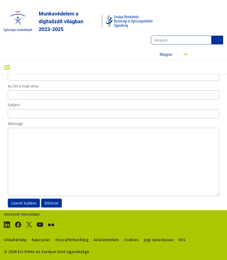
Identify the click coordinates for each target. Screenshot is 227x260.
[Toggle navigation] (7, 67)
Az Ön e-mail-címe (23, 86)
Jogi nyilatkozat (159, 239)
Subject (14, 104)
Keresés (217, 40)
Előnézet (51, 203)
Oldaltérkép (15, 239)
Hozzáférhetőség (71, 239)
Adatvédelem (106, 239)
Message (15, 123)
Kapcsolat (41, 239)
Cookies (131, 239)
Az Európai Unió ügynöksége (62, 251)
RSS (182, 239)
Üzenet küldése (24, 203)
